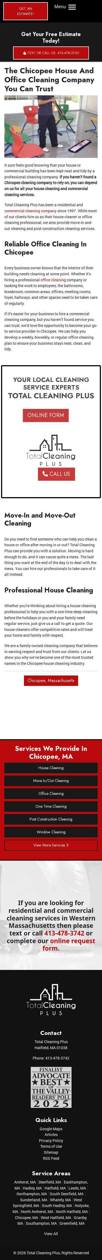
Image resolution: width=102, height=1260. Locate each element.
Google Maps (51, 1128)
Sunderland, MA (33, 1199)
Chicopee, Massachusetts (51, 680)
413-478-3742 (64, 933)
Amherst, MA (25, 1182)
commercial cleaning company (30, 210)
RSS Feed (51, 1158)
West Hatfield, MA (56, 1217)
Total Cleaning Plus (43, 1252)
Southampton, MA (41, 1223)
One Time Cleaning (51, 806)
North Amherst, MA (37, 1211)
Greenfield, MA (72, 1223)
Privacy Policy (51, 1140)
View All (51, 1233)
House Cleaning (51, 768)
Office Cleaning (51, 793)
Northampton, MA (32, 1193)
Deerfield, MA (50, 1182)
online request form (68, 944)
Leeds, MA (77, 1188)
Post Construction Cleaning (51, 819)
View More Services (51, 845)
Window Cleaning (51, 832)
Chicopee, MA (26, 1217)
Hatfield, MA (55, 1188)
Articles (51, 1134)
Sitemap (51, 1152)
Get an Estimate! (25, 11)
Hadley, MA (32, 1188)
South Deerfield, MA (67, 1193)
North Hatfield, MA (72, 1211)
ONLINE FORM (39, 415)
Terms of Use (51, 1146)
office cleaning (53, 279)
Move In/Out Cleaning (51, 780)
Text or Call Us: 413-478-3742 (51, 52)
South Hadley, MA (57, 1205)
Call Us (63, 474)
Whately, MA (60, 1199)
